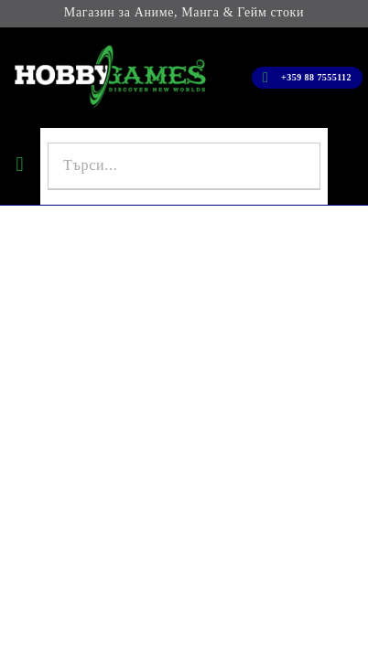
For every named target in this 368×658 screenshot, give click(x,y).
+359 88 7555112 (316, 77)
